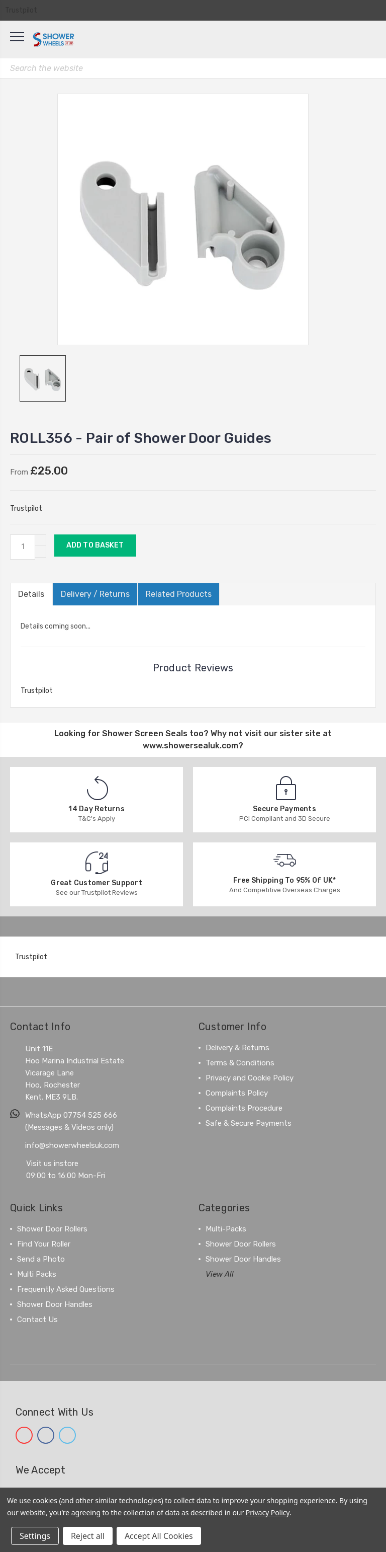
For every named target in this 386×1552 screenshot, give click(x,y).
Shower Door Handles (54, 1304)
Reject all (88, 1535)
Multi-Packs (226, 1228)
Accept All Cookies (159, 1535)
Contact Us (37, 1319)
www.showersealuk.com (190, 745)
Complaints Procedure (244, 1108)
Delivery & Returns (237, 1047)
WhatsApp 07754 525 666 (71, 1115)
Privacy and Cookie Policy (250, 1077)
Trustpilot (21, 10)
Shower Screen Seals (144, 733)
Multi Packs (36, 1274)
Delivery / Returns (94, 594)
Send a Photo (41, 1259)
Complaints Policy (237, 1093)
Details (31, 594)
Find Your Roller (43, 1244)
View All (220, 1274)
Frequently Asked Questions (66, 1289)
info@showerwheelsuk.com (72, 1145)
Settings (35, 1535)
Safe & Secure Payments (249, 1123)
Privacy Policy (268, 1512)
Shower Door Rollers (52, 1228)
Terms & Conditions (240, 1062)
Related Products (178, 594)
